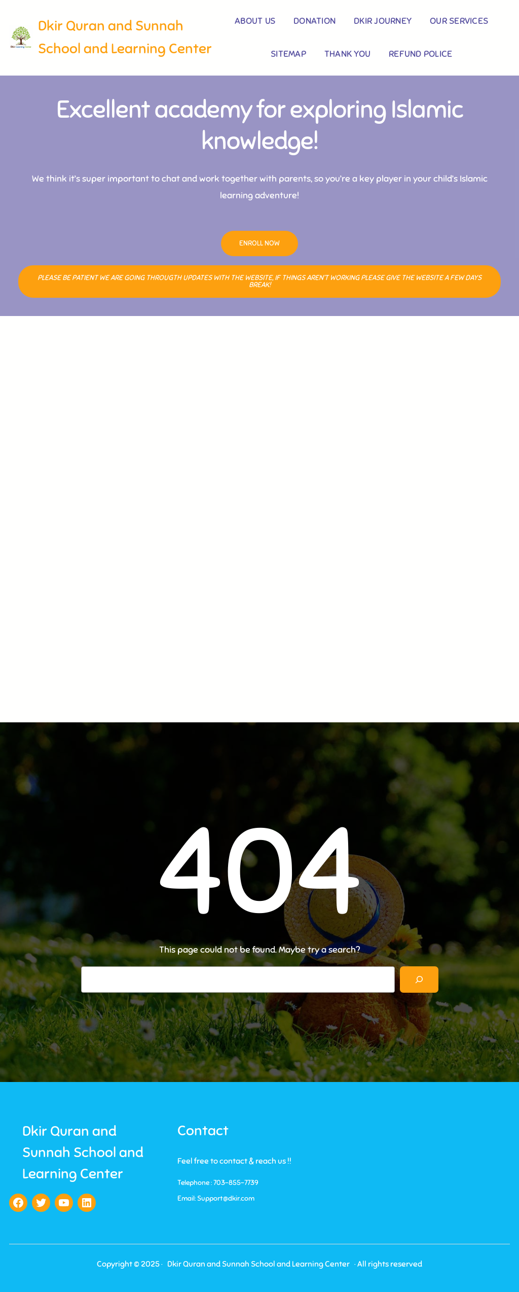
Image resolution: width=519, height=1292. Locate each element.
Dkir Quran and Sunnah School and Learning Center (82, 1152)
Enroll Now (259, 243)
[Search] (419, 979)
